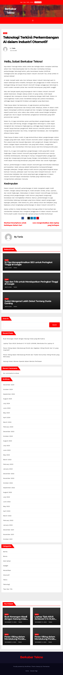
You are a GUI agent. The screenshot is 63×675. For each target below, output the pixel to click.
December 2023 (8, 431)
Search (6, 319)
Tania (13, 48)
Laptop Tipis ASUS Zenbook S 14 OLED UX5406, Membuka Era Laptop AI (28, 343)
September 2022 (9, 487)
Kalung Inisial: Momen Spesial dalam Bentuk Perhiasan (22, 361)
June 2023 (6, 450)
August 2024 (7, 399)
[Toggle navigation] (32, 20)
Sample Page (34, 671)
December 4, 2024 (41, 642)
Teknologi (6, 584)
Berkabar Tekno (31, 657)
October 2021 (7, 539)
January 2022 (8, 525)
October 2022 (8, 483)
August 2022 (7, 492)
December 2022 (8, 473)
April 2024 (6, 417)
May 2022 (6, 506)
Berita (5, 551)
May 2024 (6, 413)
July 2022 (6, 497)
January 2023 (8, 469)
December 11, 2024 (11, 622)
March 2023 (7, 459)
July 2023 (6, 445)
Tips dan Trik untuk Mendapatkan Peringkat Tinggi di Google (31, 282)
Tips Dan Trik (7, 589)
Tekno (5, 33)
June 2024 (6, 408)
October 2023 (8, 436)
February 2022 (8, 520)
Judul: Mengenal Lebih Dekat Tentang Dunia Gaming (27, 302)
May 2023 (6, 455)
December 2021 (8, 530)
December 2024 (8, 385)
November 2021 (8, 534)
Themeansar (46, 666)
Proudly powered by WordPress (22, 666)
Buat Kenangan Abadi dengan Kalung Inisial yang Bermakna (24, 339)
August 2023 (7, 441)
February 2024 (8, 427)
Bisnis (5, 556)
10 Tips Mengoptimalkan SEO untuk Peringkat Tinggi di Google (28, 263)
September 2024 (9, 394)
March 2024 (7, 422)
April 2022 (6, 511)
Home (27, 671)
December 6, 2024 (11, 642)
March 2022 (7, 516)
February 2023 (8, 464)
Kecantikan (7, 570)
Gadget (5, 566)
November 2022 (8, 478)
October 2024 (8, 389)
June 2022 (6, 502)
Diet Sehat (7, 561)
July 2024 (6, 403)
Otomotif (6, 575)
